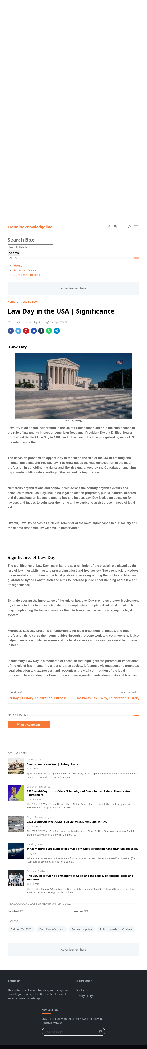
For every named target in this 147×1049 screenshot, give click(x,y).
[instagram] (115, 227)
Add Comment (28, 724)
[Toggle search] (129, 226)
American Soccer (26, 270)
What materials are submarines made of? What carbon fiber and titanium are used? (82, 848)
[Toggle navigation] (136, 227)
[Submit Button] (100, 1031)
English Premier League (39, 786)
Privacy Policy (84, 996)
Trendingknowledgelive (30, 226)
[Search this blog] (30, 247)
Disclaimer (82, 990)
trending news (34, 759)
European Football (27, 275)
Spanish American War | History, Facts (52, 764)
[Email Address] (69, 1031)
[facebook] (109, 227)
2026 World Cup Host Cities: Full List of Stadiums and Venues (67, 821)
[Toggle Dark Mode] (123, 227)
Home (18, 265)
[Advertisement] (73, 27)
